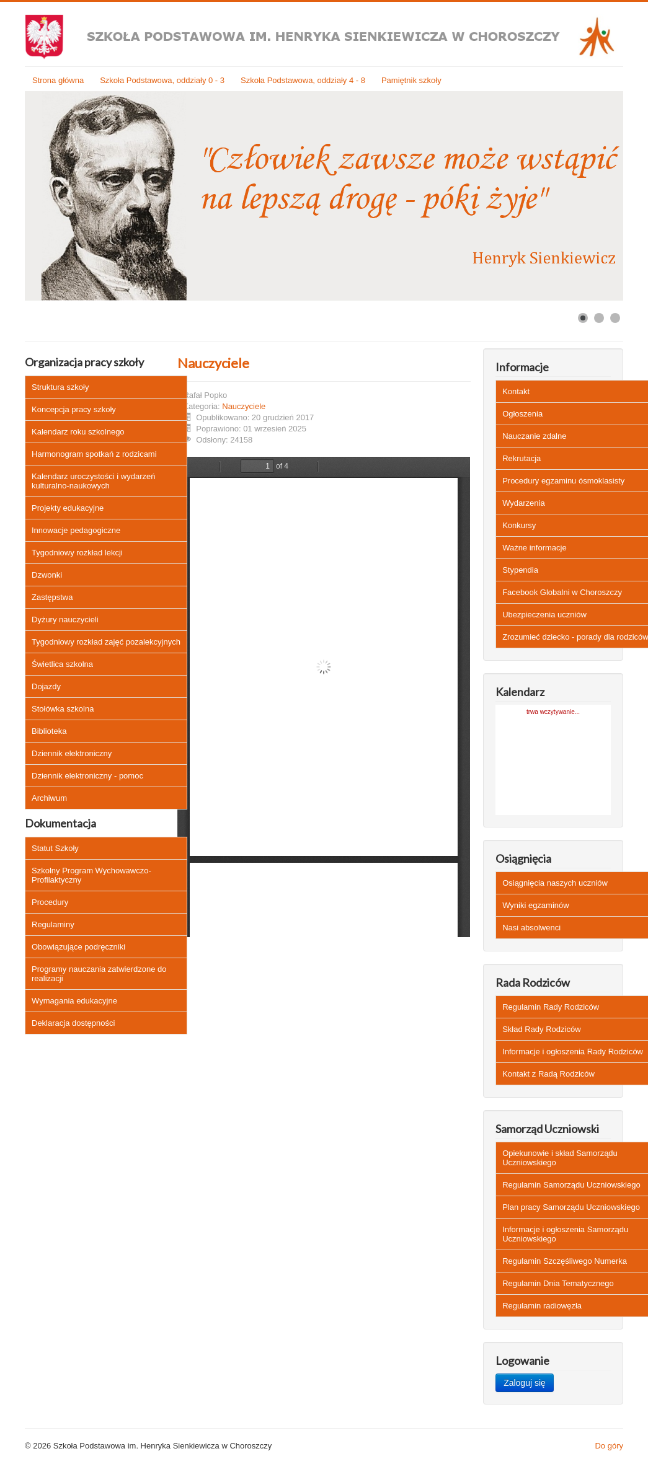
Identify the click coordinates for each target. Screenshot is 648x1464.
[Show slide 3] (615, 318)
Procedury (50, 902)
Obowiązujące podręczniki (78, 946)
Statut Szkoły (55, 848)
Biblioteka (49, 731)
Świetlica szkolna (62, 664)
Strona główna (58, 80)
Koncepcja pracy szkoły (74, 409)
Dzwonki (47, 575)
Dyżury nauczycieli (65, 619)
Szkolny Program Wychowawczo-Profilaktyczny (91, 875)
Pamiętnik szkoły (411, 80)
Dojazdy (46, 686)
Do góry (609, 1445)
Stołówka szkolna (63, 708)
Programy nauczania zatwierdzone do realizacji (99, 973)
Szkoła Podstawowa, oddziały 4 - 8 (303, 80)
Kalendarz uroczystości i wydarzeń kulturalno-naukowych (93, 481)
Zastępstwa (52, 597)
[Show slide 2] (599, 318)
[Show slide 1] (583, 318)
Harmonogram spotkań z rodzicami (94, 454)
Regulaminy (53, 924)
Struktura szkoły (60, 387)
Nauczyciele (213, 363)
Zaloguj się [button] (525, 1383)
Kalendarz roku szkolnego (78, 431)
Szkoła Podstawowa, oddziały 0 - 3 (162, 80)
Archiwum (49, 798)
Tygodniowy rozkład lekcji (77, 552)
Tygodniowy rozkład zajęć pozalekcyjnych (106, 641)
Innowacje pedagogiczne (76, 530)
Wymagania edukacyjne (74, 1000)
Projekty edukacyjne (68, 508)
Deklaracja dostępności (73, 1023)
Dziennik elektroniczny (72, 753)
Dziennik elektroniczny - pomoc (87, 775)
